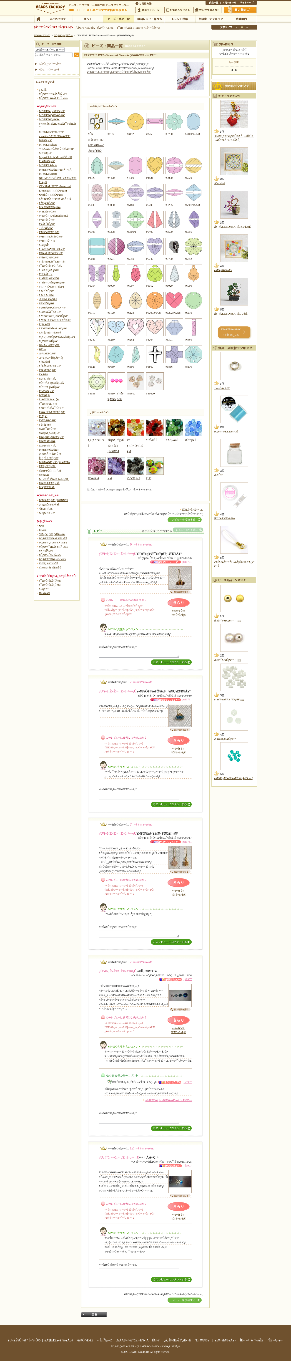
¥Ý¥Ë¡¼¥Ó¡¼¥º (47, 420)
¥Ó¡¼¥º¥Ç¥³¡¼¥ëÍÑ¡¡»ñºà (53, 542)
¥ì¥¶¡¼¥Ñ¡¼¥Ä (47, 466)
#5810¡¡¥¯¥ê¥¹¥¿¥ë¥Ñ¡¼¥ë (116, 393)
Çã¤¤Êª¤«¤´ (240, 9)
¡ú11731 (187, 561)
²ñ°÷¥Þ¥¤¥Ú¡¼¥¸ (149, 10)
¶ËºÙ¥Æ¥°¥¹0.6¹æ (224, 518)
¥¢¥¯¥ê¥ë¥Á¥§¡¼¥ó (49, 207)
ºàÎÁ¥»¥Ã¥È (46, 508)
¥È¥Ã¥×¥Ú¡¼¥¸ (42, 35)
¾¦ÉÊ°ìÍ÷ (213, 3)
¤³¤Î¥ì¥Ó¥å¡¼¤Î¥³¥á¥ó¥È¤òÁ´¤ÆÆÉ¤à (169, 1100)
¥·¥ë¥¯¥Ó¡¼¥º (46, 291)
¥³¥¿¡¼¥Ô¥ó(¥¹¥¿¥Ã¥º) (51, 286)
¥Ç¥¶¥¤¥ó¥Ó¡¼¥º (48, 341)
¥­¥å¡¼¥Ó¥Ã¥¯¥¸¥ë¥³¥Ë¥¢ (53, 261)
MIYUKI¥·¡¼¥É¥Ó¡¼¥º (52, 111)
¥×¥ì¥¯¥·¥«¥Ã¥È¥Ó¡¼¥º (52, 412)
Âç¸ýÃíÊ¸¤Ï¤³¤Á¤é (207, 10)
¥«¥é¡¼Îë (44, 245)
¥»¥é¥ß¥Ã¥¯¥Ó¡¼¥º (50, 312)
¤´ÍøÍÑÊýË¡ (144, 3)
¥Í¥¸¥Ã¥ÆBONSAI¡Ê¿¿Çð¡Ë (231, 313)
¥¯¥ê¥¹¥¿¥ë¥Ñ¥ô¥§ (49, 278)
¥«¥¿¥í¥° (44, 589)
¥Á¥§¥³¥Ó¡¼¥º (47, 203)
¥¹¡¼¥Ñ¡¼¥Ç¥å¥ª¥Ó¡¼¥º (52, 307)
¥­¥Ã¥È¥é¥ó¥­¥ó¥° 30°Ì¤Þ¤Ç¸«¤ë (231, 332)
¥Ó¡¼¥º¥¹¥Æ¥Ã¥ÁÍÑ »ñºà (53, 94)
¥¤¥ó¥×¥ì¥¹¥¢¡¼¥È (49, 483)
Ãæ (242, 27)
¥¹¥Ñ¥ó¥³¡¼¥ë (46, 303)
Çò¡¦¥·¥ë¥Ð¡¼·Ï (97, 440)
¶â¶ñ (41, 526)
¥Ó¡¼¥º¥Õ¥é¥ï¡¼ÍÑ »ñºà (52, 559)
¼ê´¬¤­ (42, 349)
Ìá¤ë (94, 1314)
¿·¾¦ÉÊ (43, 89)
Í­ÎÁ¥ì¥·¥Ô (44, 593)
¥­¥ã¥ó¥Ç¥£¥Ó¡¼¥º (49, 257)
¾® (237, 27)
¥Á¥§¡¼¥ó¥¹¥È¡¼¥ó (50, 332)
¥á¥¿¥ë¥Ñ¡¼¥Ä (47, 445)
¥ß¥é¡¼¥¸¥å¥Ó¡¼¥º (49, 433)
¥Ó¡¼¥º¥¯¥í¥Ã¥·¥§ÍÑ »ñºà (53, 98)
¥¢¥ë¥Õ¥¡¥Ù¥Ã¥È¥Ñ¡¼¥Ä (53, 215)
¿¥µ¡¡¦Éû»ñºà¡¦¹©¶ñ (49, 504)
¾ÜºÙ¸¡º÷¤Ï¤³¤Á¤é (50, 64)
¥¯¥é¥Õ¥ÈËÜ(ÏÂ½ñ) (50, 580)
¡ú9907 (188, 979)
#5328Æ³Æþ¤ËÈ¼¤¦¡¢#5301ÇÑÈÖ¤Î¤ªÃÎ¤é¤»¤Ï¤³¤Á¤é (119, 72)
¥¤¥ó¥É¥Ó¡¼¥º (47, 219)
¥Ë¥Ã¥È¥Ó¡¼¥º (47, 370)
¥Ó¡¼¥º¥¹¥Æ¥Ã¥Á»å (226, 431)
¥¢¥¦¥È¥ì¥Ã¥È (47, 487)
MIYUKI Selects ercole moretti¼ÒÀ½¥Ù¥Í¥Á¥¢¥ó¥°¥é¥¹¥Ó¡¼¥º (54, 136)
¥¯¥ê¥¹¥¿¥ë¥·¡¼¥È (49, 270)
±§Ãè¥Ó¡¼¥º (46, 228)
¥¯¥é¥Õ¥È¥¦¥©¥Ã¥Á (50, 265)
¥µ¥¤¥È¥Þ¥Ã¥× (247, 3)
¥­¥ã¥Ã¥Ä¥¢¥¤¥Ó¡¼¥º (51, 253)
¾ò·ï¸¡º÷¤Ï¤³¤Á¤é (49, 69)
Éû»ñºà (43, 530)
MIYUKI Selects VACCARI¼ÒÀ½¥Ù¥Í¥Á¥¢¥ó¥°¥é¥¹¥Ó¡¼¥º (56, 148)
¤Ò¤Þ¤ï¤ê (219, 183)
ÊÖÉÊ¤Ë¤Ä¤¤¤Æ (192, 509)
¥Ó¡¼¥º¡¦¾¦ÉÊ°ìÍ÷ (118, 19)
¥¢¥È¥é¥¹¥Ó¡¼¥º (48, 211)
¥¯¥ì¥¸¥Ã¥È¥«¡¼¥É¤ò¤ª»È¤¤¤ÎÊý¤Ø (138, 27)
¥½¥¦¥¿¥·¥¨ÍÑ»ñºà (48, 563)
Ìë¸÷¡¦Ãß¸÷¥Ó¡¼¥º (48, 458)
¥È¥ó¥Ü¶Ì (44, 362)
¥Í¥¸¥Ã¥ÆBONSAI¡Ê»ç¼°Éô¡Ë (232, 226)
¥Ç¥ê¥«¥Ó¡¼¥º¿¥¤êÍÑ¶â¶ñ (53, 500)
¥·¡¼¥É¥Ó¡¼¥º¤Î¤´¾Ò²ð (24, 1340)
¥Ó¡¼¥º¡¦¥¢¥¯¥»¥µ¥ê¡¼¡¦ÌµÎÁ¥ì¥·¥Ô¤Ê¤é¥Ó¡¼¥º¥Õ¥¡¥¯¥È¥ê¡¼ (145, 1346)
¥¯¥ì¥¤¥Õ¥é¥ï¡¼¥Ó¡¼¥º (52, 282)
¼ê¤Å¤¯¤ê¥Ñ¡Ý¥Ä (49, 345)
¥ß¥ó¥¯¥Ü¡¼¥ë (47, 441)
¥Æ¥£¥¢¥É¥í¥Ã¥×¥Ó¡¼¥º (53, 328)
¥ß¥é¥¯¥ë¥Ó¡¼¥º (48, 428)
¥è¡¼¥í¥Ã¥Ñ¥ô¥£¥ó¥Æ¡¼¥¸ (54, 479)
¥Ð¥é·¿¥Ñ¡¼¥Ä (47, 378)
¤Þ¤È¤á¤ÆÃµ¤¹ (57, 19)
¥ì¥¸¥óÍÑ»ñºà (46, 551)
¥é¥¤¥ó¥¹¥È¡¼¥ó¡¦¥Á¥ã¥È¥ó (54, 462)
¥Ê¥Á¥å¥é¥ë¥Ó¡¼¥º (50, 366)
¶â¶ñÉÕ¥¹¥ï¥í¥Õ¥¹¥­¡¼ (51, 194)
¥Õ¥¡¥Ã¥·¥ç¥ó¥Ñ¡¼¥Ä (51, 382)
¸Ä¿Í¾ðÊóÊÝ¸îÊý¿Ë (177, 1340)
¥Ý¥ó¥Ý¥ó (45, 424)
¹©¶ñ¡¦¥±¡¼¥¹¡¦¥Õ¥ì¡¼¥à (52, 534)
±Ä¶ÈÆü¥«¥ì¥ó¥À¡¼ (58, 1340)
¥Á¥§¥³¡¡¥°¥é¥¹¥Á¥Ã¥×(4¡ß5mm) (233, 778)
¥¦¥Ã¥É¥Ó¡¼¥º (47, 224)
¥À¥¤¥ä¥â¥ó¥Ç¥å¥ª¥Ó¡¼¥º (53, 316)
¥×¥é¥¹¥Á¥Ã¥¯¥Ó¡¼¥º (51, 408)
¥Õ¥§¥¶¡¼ (44, 395)
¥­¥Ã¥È (88, 19)
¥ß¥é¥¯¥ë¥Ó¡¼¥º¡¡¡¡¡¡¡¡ (227, 620)
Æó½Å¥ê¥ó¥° (222, 388)
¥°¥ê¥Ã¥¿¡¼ (45, 274)
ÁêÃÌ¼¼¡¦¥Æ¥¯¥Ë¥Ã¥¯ (211, 19)
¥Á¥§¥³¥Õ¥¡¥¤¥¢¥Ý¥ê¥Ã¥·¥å (55, 198)
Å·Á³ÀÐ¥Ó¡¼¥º (47, 353)
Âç (247, 27)
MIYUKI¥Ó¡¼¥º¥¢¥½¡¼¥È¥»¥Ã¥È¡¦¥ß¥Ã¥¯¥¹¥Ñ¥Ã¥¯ (57, 123)
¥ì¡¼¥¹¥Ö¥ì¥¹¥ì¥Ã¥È (50, 470)
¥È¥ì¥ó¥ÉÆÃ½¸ (180, 19)
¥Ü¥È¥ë (218, 475)
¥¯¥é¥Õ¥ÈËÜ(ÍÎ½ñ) (49, 584)
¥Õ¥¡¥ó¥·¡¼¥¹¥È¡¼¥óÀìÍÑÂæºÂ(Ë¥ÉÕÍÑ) (97, 140)
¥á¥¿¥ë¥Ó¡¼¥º (47, 513)
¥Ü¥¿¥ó (43, 416)
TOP (38, 19)
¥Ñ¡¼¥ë (43, 374)
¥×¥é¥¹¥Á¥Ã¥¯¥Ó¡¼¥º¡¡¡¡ (229, 699)
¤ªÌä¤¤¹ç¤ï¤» (229, 3)
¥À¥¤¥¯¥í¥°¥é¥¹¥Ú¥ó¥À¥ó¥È (55, 320)
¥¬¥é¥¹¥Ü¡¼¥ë (47, 240)
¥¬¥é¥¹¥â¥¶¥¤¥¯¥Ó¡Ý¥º (52, 249)
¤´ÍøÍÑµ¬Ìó (105, 1340)
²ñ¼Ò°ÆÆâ (85, 1340)
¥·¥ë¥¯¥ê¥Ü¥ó (46, 295)
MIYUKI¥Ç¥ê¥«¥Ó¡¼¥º (52, 115)
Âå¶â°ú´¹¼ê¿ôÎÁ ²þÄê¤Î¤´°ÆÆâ (94, 27)
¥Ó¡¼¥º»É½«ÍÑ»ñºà (50, 555)
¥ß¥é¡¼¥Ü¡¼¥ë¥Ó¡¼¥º (51, 437)
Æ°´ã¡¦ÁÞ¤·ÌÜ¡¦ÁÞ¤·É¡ (51, 357)
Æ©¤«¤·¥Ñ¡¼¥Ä (48, 299)
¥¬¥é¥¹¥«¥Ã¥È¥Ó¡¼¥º (51, 236)
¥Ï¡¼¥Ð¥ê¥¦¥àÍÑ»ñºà (50, 567)
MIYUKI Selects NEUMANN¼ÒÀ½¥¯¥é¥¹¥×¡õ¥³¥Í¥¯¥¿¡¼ (57, 178)
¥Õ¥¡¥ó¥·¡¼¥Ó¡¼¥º (49, 387)
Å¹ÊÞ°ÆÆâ (241, 19)
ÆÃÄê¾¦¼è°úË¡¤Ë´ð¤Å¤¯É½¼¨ (138, 1340)
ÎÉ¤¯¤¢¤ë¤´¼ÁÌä (251, 1340)
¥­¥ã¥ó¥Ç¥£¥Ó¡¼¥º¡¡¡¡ (226, 738)
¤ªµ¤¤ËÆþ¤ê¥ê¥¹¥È (178, 10)
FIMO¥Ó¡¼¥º (46, 391)
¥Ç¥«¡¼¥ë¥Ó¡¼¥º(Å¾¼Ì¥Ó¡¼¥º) (57, 337)
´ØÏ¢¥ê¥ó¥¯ (203, 1340)
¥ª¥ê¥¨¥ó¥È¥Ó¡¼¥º (49, 232)
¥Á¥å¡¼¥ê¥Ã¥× (223, 270)
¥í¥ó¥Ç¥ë (44, 474)
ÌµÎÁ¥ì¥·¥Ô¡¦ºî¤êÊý (149, 19)
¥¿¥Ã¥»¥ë (44, 324)
